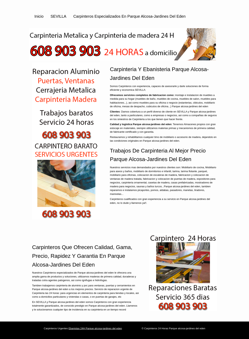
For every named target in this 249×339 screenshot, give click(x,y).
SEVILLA (58, 16)
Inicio (39, 16)
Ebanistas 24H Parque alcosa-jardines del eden (95, 328)
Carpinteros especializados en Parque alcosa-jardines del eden (129, 16)
